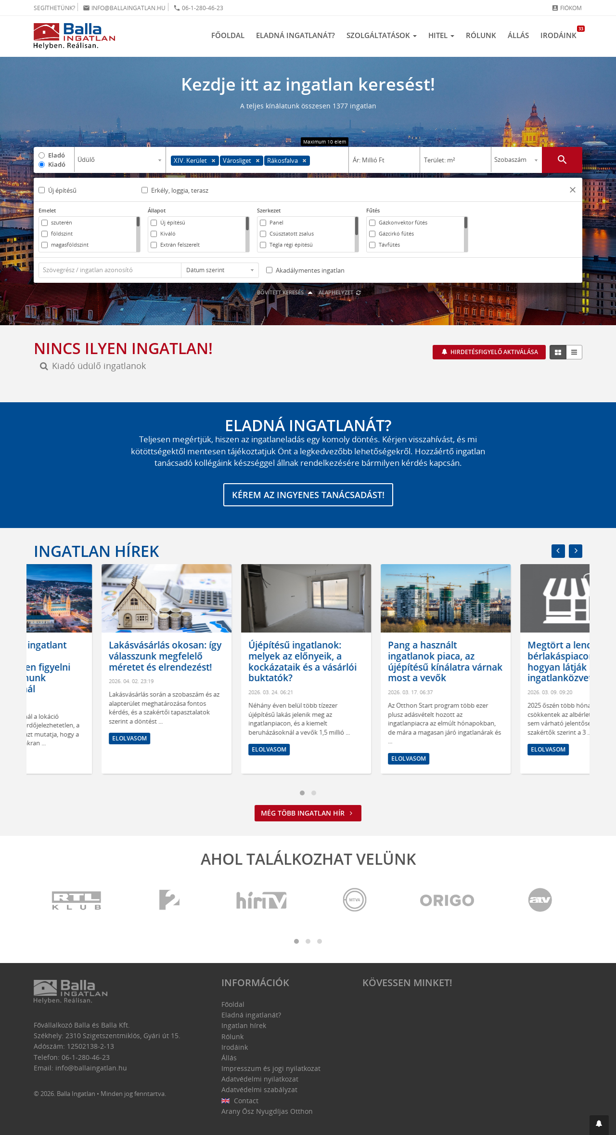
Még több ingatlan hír (308, 813)
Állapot (157, 210)
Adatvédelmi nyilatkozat (259, 1078)
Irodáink (561, 33)
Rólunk (481, 35)
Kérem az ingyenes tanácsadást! (308, 495)
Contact (239, 1100)
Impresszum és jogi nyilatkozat (271, 1068)
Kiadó (56, 164)
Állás (518, 35)
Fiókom (567, 8)
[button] (573, 191)
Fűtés (373, 210)
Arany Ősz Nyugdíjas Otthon (267, 1111)
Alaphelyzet (340, 292)
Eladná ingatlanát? (295, 35)
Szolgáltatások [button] (381, 35)
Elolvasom (61, 760)
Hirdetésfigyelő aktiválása (493, 352)
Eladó (56, 155)
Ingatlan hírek (96, 551)
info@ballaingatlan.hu (124, 8)
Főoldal (227, 35)
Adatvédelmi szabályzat (259, 1089)
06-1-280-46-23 (198, 8)
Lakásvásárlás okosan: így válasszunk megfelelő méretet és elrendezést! (236, 656)
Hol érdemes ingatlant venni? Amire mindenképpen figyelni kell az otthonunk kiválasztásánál (91, 667)
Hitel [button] (441, 35)
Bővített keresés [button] (286, 292)
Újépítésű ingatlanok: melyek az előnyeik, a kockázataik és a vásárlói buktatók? (374, 661)
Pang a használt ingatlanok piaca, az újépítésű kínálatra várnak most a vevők (517, 661)
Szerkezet (269, 210)
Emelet (47, 210)
